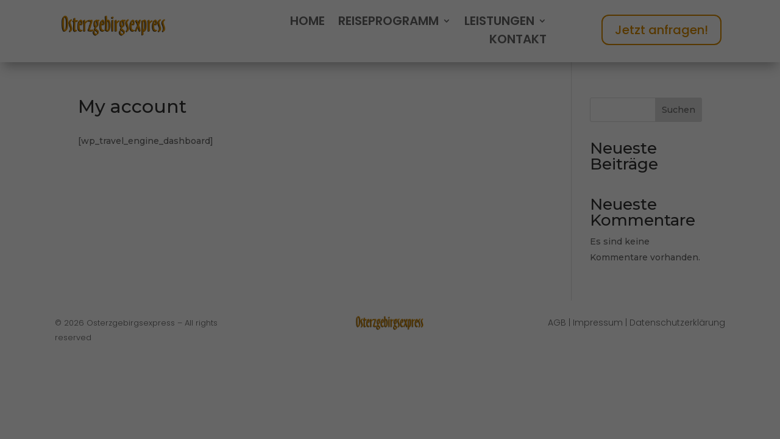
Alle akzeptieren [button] (390, 276)
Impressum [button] (455, 411)
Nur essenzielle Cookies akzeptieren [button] (390, 348)
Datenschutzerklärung (279, 193)
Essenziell (261, 233)
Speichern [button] (390, 312)
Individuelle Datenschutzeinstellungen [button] (390, 384)
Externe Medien (498, 233)
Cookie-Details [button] (330, 411)
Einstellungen (261, 206)
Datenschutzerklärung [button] (395, 411)
